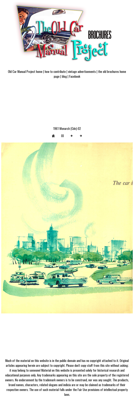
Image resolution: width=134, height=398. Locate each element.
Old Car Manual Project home (25, 71)
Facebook (74, 76)
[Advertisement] (67, 104)
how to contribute (55, 71)
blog (64, 76)
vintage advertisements (82, 71)
